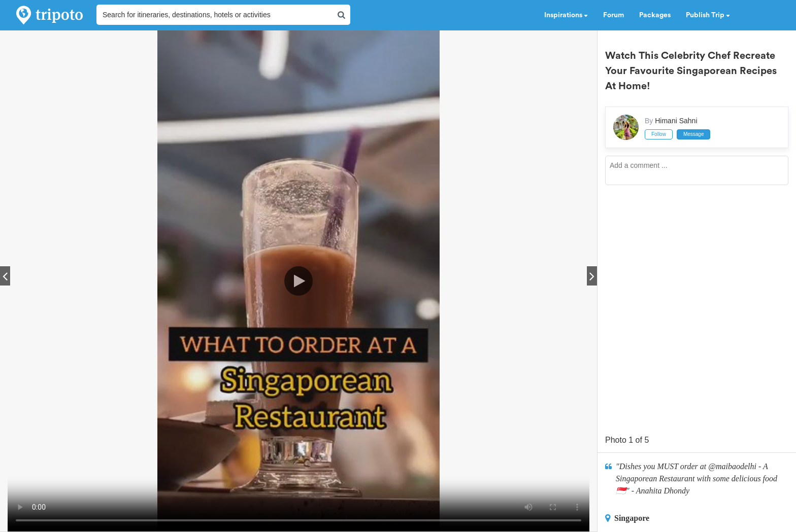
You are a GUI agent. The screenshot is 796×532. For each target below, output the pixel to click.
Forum (613, 15)
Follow (658, 134)
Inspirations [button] (566, 15)
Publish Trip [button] (708, 15)
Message (693, 134)
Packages (655, 15)
